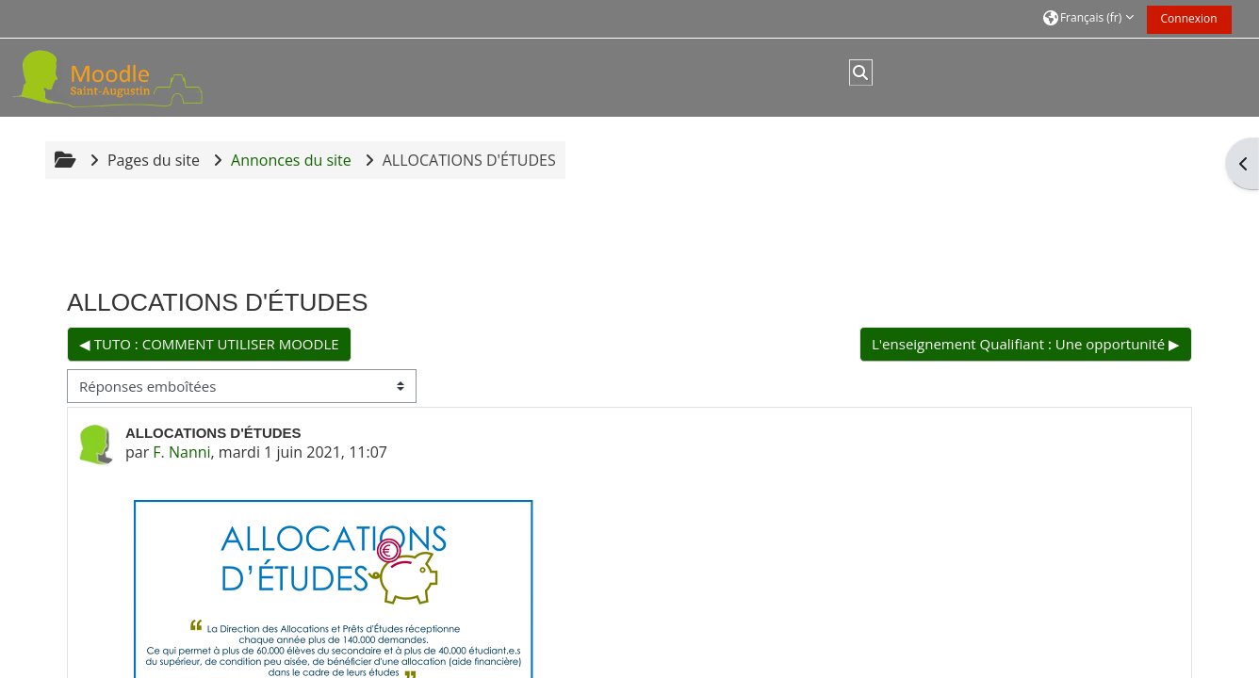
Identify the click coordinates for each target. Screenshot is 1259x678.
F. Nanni (181, 452)
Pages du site (153, 160)
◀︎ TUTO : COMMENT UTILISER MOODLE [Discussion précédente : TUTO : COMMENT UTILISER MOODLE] (209, 343)
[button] (1088, 19)
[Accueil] (130, 76)
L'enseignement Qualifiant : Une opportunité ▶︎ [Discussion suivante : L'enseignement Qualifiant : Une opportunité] (1026, 343)
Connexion (1189, 18)
